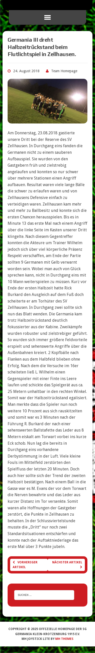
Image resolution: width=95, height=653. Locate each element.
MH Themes (64, 639)
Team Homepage (64, 71)
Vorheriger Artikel (25, 565)
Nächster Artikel (67, 565)
